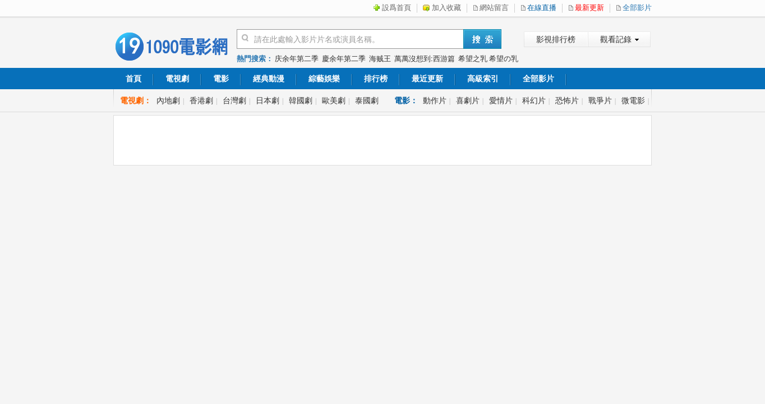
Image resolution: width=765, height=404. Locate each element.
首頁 (133, 78)
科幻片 (534, 100)
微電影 (633, 100)
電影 (221, 78)
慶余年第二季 (344, 58)
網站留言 (494, 7)
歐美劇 (333, 100)
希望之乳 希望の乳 (488, 58)
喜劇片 (468, 100)
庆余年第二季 (297, 58)
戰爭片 (600, 100)
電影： (406, 100)
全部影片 (637, 7)
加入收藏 (446, 7)
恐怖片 (567, 100)
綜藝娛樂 (324, 78)
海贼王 (380, 58)
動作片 (434, 100)
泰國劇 (367, 100)
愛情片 (501, 100)
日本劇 (267, 100)
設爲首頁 (396, 7)
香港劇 (201, 100)
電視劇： (135, 100)
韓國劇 (300, 100)
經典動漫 (268, 78)
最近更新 (427, 78)
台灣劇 (234, 100)
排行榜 (376, 78)
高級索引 (483, 78)
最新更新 (589, 7)
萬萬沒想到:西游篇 (424, 58)
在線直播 (541, 7)
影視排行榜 (555, 39)
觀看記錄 (616, 39)
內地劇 (168, 100)
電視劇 (177, 78)
